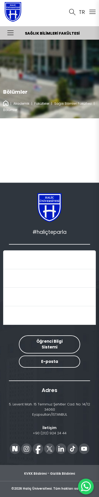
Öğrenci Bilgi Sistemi (49, 344)
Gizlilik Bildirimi (62, 473)
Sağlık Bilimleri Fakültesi (73, 103)
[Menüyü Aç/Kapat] (10, 33)
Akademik (21, 103)
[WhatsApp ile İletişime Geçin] (86, 486)
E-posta (49, 361)
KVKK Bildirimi (35, 473)
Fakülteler (41, 103)
